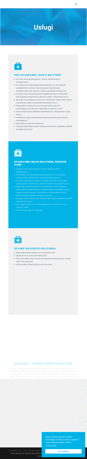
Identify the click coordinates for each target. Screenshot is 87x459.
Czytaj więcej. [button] (51, 445)
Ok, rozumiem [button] (63, 451)
